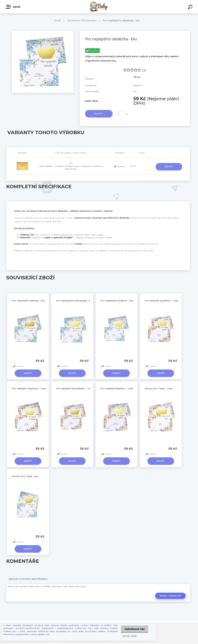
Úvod (57, 20)
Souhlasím (129, 636)
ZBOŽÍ (13, 7)
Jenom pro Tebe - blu (25, 476)
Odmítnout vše (134, 629)
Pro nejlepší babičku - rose (116, 388)
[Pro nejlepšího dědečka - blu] (43, 32)
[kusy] (120, 114)
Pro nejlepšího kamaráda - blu (74, 300)
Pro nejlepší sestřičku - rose (161, 300)
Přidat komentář (170, 596)
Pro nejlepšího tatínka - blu (28, 300)
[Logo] (99, 7)
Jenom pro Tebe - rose (158, 388)
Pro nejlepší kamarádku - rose (74, 388)
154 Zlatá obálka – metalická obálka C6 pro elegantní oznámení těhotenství (71, 166)
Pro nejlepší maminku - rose (29, 388)
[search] (190, 7)
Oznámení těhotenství (81, 20)
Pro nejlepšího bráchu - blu (117, 300)
